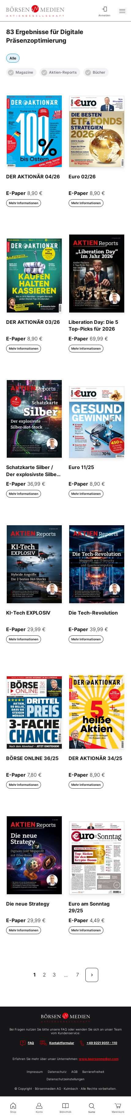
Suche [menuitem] (91, 1107)
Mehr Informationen (23, 203)
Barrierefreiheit (93, 1071)
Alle (12, 58)
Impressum (35, 1071)
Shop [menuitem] (13, 1107)
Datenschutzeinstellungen (65, 1079)
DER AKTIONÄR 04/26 (33, 176)
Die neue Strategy (27, 904)
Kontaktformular (61, 1043)
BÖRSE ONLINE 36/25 (32, 758)
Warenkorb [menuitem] (118, 1107)
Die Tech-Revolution (93, 613)
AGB (74, 1071)
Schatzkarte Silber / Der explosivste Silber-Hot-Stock (33, 474)
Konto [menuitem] (39, 1107)
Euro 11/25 (81, 467)
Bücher (95, 73)
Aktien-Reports (59, 73)
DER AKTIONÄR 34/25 (95, 758)
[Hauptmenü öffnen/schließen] (122, 10)
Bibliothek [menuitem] (65, 1107)
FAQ (31, 1043)
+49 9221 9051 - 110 (102, 1043)
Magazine (20, 73)
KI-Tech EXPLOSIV (28, 613)
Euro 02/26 (82, 176)
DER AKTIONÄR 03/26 (33, 322)
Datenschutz (57, 1071)
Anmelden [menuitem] (104, 11)
